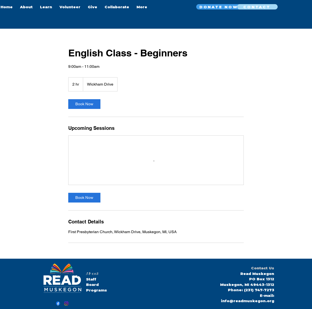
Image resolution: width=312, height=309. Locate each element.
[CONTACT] (257, 6)
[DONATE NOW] (219, 6)
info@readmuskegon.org (247, 301)
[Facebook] (58, 303)
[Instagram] (66, 303)
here (120, 274)
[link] (84, 104)
